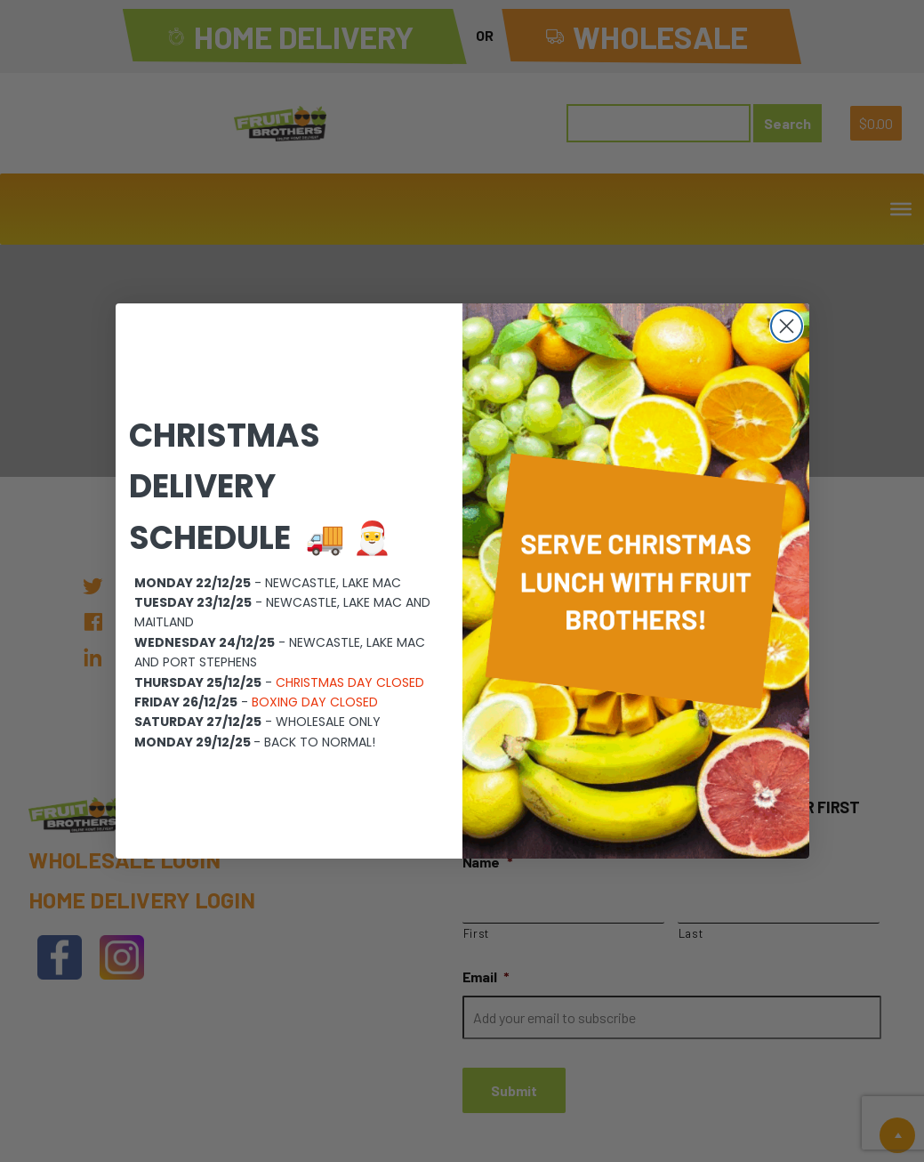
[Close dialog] (786, 326)
